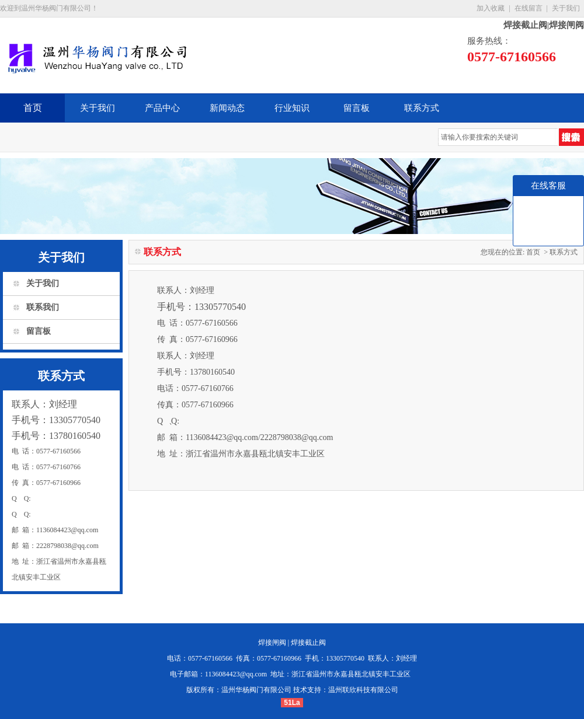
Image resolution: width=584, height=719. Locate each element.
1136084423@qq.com (236, 674)
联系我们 (42, 307)
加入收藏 (491, 8)
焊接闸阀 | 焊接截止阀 (292, 642)
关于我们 (566, 8)
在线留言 (529, 8)
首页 (32, 108)
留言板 (356, 108)
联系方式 (421, 108)
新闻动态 (227, 108)
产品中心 (162, 108)
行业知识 (292, 108)
